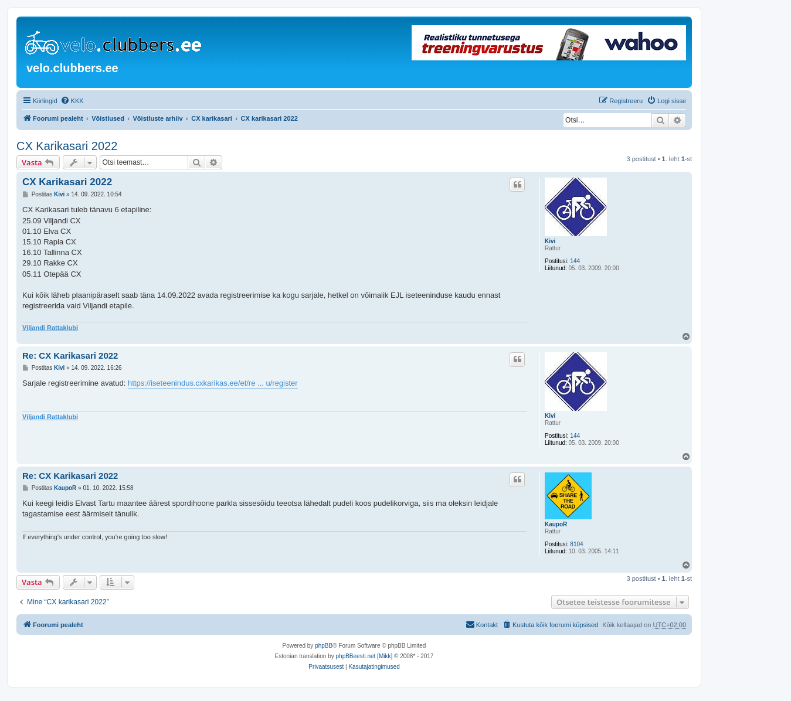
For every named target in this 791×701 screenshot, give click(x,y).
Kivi (550, 241)
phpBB (323, 645)
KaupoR (556, 524)
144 (575, 261)
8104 (576, 544)
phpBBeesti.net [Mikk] (364, 656)
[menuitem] (72, 101)
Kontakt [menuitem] (482, 624)
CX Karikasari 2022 (66, 145)
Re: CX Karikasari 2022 (70, 355)
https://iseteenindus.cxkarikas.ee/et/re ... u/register (213, 383)
